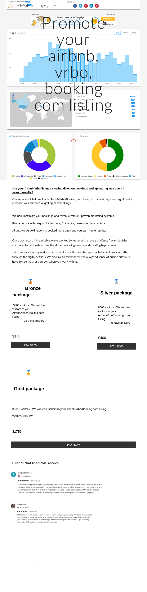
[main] (73, 63)
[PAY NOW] (30, 345)
